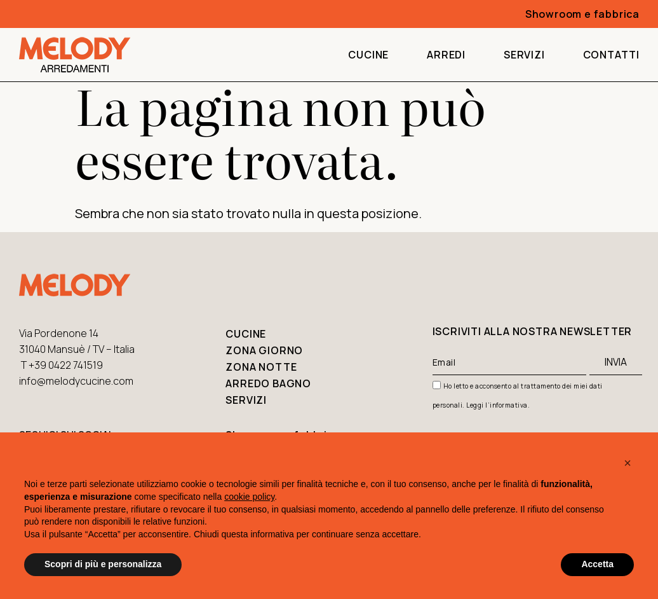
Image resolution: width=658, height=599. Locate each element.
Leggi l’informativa (497, 405)
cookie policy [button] (249, 497)
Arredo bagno (268, 383)
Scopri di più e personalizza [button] (102, 564)
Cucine (368, 55)
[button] (627, 463)
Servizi (524, 55)
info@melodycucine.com (76, 381)
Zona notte (261, 367)
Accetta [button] (597, 564)
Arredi (446, 55)
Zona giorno (264, 350)
